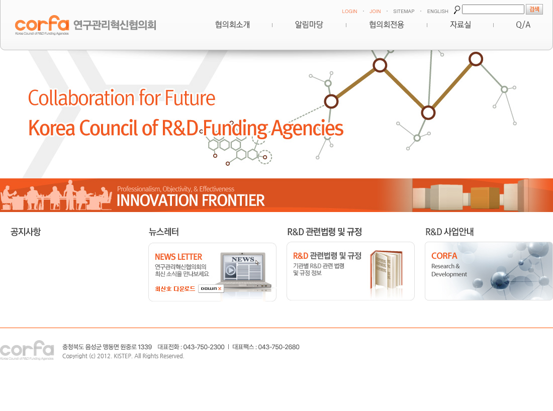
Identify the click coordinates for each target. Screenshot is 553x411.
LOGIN (349, 11)
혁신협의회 (232, 25)
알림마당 (309, 25)
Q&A (523, 25)
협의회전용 (386, 25)
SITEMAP (403, 11)
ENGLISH (437, 11)
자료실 (460, 25)
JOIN (375, 11)
